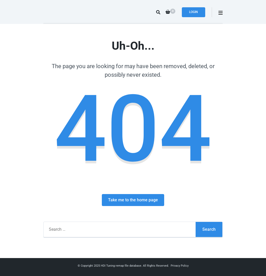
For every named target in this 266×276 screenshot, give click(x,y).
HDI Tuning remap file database (121, 265)
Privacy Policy (180, 265)
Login (193, 12)
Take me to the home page (133, 199)
